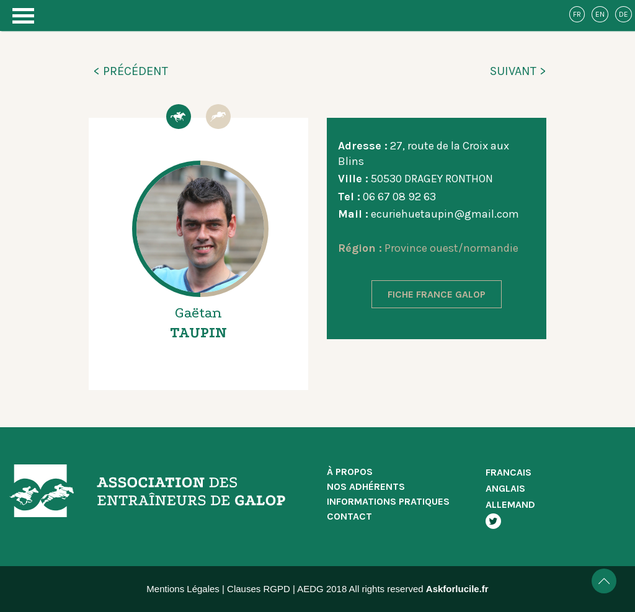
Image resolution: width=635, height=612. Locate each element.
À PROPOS (350, 471)
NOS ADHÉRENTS (366, 486)
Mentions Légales (183, 588)
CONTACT (349, 516)
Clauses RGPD (258, 588)
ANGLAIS (505, 488)
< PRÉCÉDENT (130, 71)
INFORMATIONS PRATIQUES (388, 501)
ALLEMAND (510, 504)
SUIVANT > (518, 71)
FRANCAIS (508, 472)
